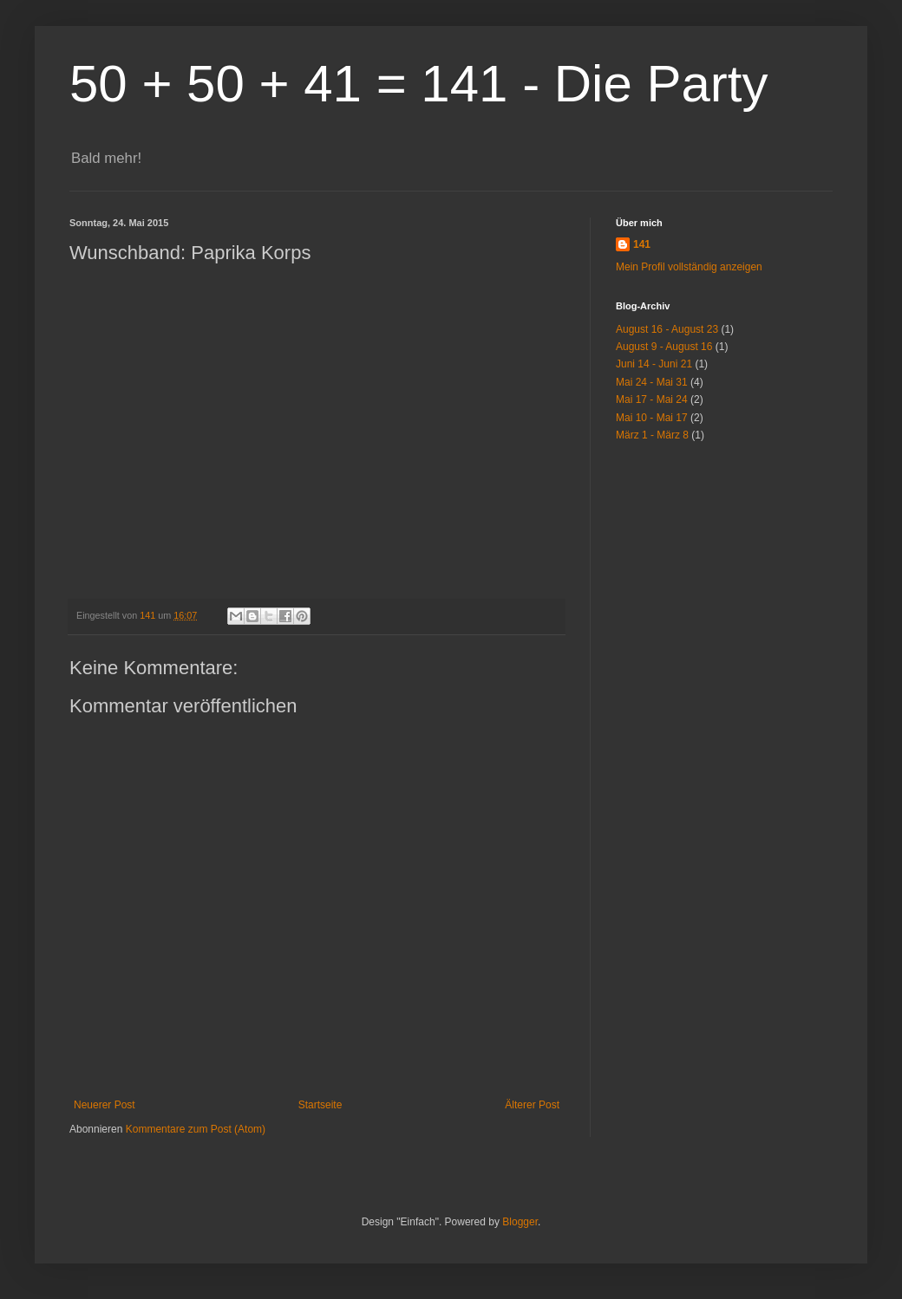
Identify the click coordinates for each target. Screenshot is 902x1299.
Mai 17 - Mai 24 (652, 399)
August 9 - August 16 (664, 347)
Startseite (320, 1105)
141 (641, 244)
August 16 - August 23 (667, 329)
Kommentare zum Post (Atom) (195, 1129)
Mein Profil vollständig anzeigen (689, 267)
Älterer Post (532, 1105)
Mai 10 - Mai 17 (652, 418)
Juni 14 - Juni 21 (654, 364)
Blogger (520, 1222)
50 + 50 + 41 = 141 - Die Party (418, 84)
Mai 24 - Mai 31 (652, 382)
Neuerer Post (104, 1105)
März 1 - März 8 (652, 435)
